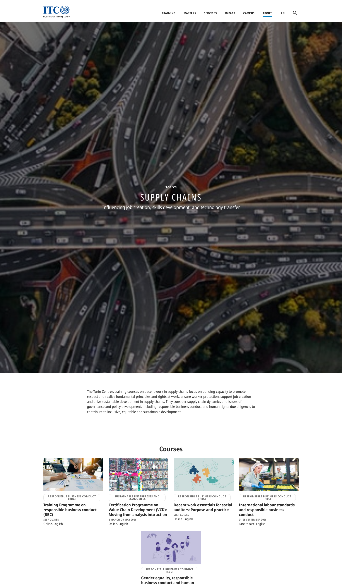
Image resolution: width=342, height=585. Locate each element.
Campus (249, 13)
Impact (230, 13)
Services (210, 13)
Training (169, 13)
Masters (190, 13)
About (267, 13)
